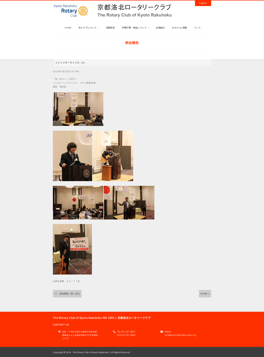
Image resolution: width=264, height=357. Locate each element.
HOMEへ (205, 293)
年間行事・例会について (135, 28)
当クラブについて (88, 28)
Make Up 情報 (179, 27)
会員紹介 (160, 27)
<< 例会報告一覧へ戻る (67, 293)
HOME (68, 27)
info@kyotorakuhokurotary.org (180, 335)
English (203, 3)
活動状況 (110, 27)
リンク (197, 27)
